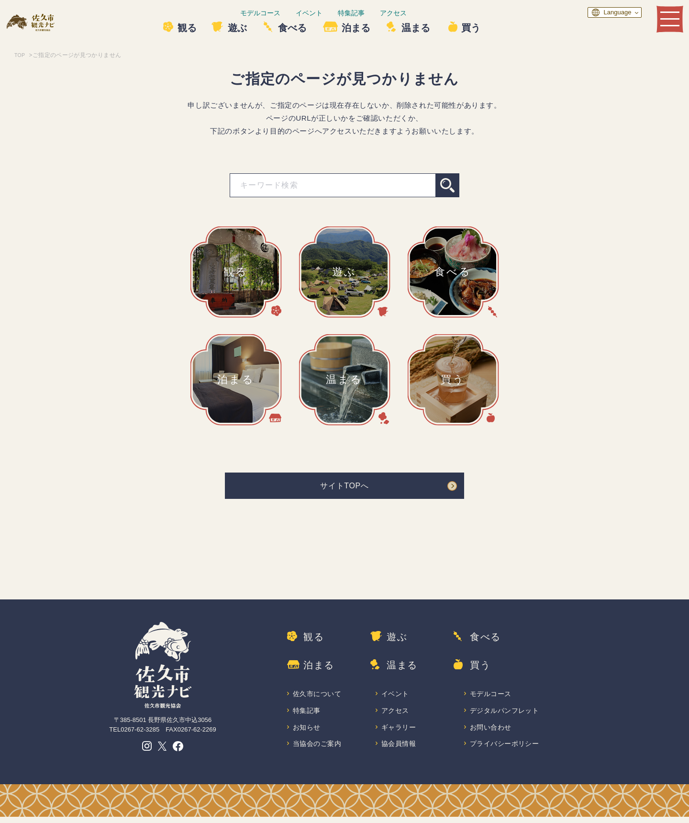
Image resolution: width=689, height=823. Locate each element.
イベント (331, 13)
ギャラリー (399, 732)
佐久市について (318, 698)
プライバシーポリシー (506, 749)
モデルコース (283, 13)
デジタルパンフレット (506, 715)
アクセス (415, 13)
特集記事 (373, 13)
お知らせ (307, 732)
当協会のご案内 (318, 749)
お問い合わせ (491, 732)
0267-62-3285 (140, 732)
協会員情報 (399, 749)
